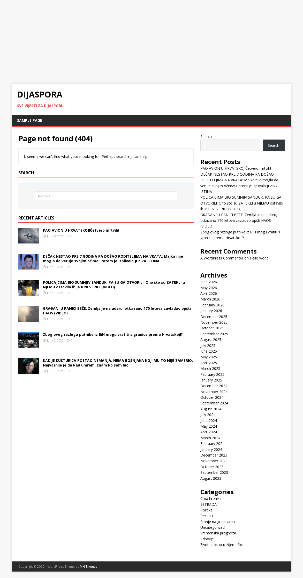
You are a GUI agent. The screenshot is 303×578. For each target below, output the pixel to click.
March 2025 (210, 368)
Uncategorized (212, 527)
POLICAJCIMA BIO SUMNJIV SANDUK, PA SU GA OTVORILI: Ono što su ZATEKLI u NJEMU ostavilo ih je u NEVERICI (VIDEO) (114, 284)
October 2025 (211, 327)
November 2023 (214, 460)
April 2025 (208, 362)
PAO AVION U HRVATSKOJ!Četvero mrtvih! (81, 230)
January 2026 (211, 310)
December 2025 (213, 316)
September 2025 (214, 333)
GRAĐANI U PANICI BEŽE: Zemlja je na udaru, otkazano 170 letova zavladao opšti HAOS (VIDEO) (117, 310)
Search (206, 136)
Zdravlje (207, 538)
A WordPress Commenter (221, 258)
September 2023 (214, 472)
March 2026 (210, 299)
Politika (206, 510)
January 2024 (211, 449)
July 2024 (207, 414)
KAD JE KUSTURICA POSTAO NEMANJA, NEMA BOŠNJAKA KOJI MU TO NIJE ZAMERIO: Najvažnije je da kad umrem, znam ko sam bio (118, 363)
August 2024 (210, 408)
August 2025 (210, 339)
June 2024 (208, 420)
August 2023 (210, 478)
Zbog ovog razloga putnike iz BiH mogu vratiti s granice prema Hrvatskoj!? (113, 334)
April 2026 (208, 293)
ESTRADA (208, 504)
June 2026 (208, 281)
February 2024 (212, 443)
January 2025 (211, 380)
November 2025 (214, 322)
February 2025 (212, 374)
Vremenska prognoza (218, 533)
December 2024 (213, 385)
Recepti (206, 515)
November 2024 (214, 391)
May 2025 (208, 356)
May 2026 (208, 287)
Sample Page (29, 120)
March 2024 (210, 437)
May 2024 (208, 426)
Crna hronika (211, 498)
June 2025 (208, 351)
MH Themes (88, 566)
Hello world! (259, 258)
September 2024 (214, 403)
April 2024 (208, 431)
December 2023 (213, 455)
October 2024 (211, 397)
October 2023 (211, 466)
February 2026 (212, 305)
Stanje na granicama (217, 521)
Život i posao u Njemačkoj (222, 544)
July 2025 (207, 345)
